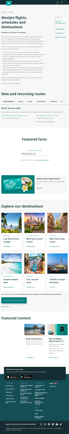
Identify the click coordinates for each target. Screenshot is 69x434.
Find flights (8, 246)
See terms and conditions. (42, 160)
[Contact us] (52, 386)
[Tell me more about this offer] (53, 357)
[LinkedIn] (53, 424)
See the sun (31, 287)
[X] (41, 424)
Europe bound (55, 246)
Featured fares (59, 29)
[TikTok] (61, 424)
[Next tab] (67, 101)
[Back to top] (6, 307)
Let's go (53, 287)
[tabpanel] (34, 115)
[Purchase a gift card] (39, 188)
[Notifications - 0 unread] (57, 2)
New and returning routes (60, 22)
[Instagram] (45, 424)
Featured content (60, 37)
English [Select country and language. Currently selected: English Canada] (53, 383)
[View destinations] (14, 300)
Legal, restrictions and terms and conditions (21, 424)
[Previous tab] (65, 101)
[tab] (8, 101)
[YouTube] (57, 424)
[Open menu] (62, 2)
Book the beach (9, 287)
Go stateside (31, 246)
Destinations (59, 33)
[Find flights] (29, 357)
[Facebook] (49, 424)
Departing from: (34, 150)
